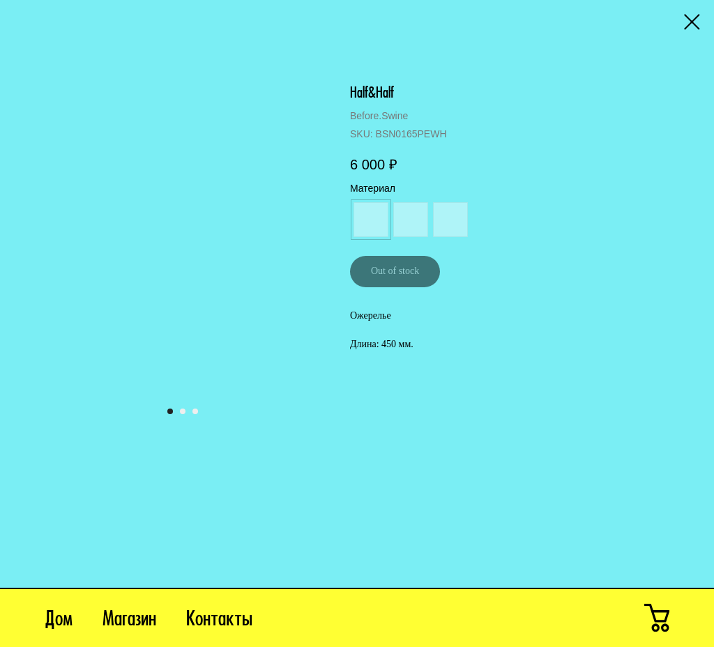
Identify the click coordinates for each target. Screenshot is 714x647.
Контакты (219, 620)
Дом (59, 620)
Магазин (129, 620)
